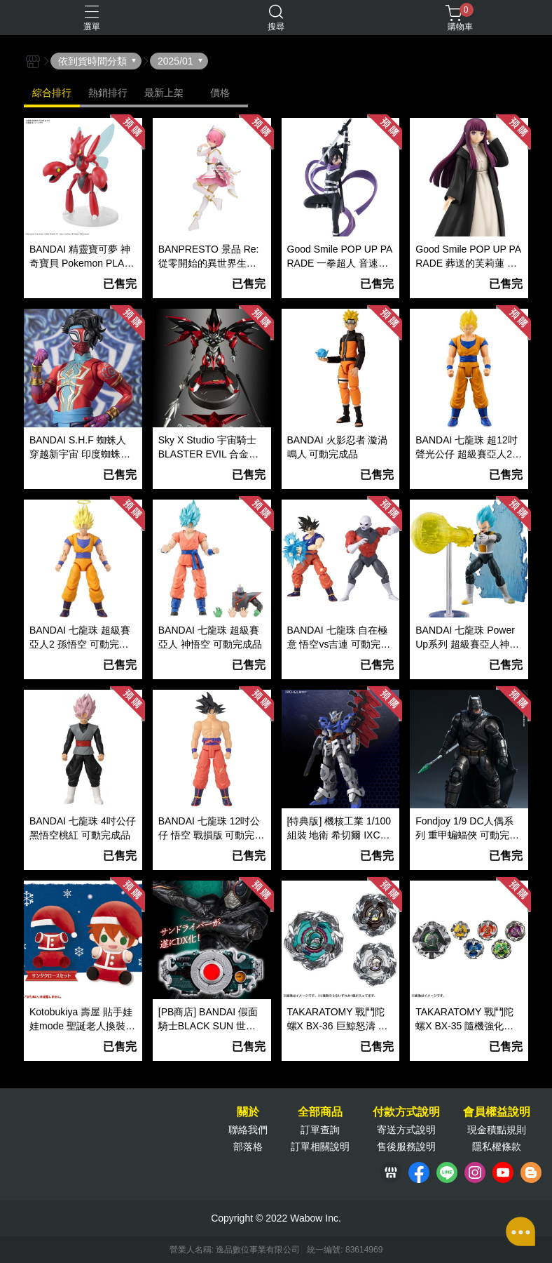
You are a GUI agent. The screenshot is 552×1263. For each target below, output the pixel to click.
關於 (248, 1112)
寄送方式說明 (406, 1130)
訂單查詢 (320, 1130)
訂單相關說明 (320, 1146)
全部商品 (320, 1112)
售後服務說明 (406, 1146)
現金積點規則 (496, 1130)
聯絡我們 (248, 1130)
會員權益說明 (496, 1112)
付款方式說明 (406, 1112)
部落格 (248, 1146)
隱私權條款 (496, 1146)
